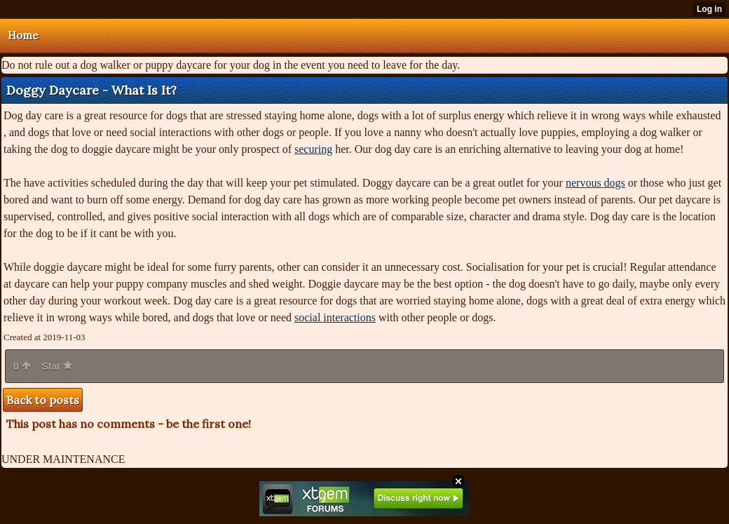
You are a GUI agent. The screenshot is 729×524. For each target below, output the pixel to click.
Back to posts (42, 400)
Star (56, 366)
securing (313, 149)
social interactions (335, 317)
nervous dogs (595, 183)
